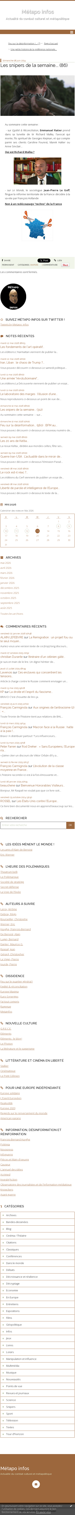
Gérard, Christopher (12, 954)
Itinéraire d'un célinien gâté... (46, 656)
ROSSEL (5, 801)
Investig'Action (8, 1179)
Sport (9, 1413)
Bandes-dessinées (17, 1222)
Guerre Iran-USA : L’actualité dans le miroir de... (31, 456)
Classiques (12, 1249)
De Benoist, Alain (10, 934)
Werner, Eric (7, 924)
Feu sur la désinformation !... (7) (24, 43)
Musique (11, 1372)
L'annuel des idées (11, 1169)
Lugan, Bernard (9, 939)
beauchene (7, 785)
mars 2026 (6, 573)
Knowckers (6, 1189)
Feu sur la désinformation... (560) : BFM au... (28, 425)
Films (9, 1318)
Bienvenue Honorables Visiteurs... (43, 785)
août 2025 (6, 608)
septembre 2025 (10, 603)
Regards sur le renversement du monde (23, 1113)
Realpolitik (6, 1103)
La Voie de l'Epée (10, 892)
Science (11, 1400)
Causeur (5, 1164)
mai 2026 (5, 563)
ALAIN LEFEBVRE (11, 637)
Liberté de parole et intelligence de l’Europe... (30, 488)
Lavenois (6, 672)
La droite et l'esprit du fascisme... (31, 691)
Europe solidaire (10, 1093)
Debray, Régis (8, 914)
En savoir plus (43, 1512)
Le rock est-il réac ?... (14, 472)
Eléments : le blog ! (11, 1038)
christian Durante (11, 656)
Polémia (5, 1144)
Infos (9, 1331)
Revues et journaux (17, 1393)
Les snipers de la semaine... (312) (21, 409)
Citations (11, 1242)
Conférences (14, 1256)
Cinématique (7, 1071)
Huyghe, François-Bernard (15, 929)
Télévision (12, 1420)
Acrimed (5, 1174)
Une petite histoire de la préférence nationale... (34, 49)
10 (6, 531)
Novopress (6, 1149)
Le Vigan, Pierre (9, 959)
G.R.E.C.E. (5, 1028)
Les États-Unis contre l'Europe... (37, 801)
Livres (9, 1345)
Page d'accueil (51, 43)
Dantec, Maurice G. (11, 944)
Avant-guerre (8, 1194)
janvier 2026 (7, 583)
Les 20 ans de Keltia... (14, 441)
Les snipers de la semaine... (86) (34, 65)
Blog (8, 1229)
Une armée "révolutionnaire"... (19, 378)
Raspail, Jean (7, 949)
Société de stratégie (12, 882)
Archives (11, 1215)
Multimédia (12, 1365)
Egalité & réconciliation (13, 986)
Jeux (8, 1338)
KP (2, 691)
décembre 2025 (9, 588)
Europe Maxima (9, 991)
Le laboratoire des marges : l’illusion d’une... (29, 394)
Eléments (5, 1033)
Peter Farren (8, 746)
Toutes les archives (11, 614)
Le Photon (6, 1043)
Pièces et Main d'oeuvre (14, 1159)
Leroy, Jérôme (8, 909)
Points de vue (14, 1386)
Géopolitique (14, 1324)
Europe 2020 (7, 1108)
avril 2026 (5, 568)
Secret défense (9, 887)
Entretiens (12, 1304)
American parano (10, 1118)
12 (27, 531)
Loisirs (10, 1352)
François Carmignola (13, 707)
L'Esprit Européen (10, 1098)
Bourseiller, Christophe (14, 919)
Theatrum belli (8, 872)
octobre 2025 (8, 598)
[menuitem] (25, 43)
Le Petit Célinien (10, 1076)
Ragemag (5, 1006)
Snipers (34, 265)
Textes (10, 1427)
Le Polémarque (9, 877)
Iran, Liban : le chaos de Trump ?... (22, 362)
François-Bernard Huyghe (15, 1139)
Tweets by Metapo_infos (14, 324)
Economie (12, 1290)
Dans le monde (15, 1263)
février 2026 (7, 578)
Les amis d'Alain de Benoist (16, 849)
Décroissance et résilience (22, 1277)
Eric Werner (7, 854)
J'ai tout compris (9, 1001)
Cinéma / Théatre (16, 1235)
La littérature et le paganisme (17, 1048)
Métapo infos (37, 12)
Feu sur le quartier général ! (16, 981)
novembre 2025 (9, 593)
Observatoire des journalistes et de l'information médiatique (36, 1184)
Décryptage (13, 1283)
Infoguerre (6, 1154)
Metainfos (6, 1011)
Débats (10, 1270)
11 (16, 531)
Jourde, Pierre (8, 964)
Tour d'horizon (15, 1434)
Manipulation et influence (21, 1359)
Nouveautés (13, 1379)
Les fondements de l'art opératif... (22, 347)
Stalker (4, 1066)
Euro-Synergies (9, 996)
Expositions (12, 1311)
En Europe (12, 1297)
